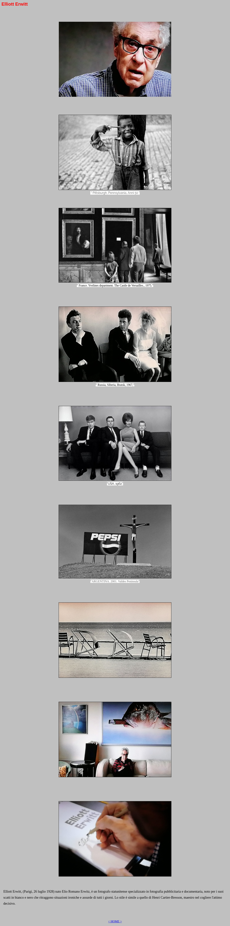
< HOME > (115, 921)
